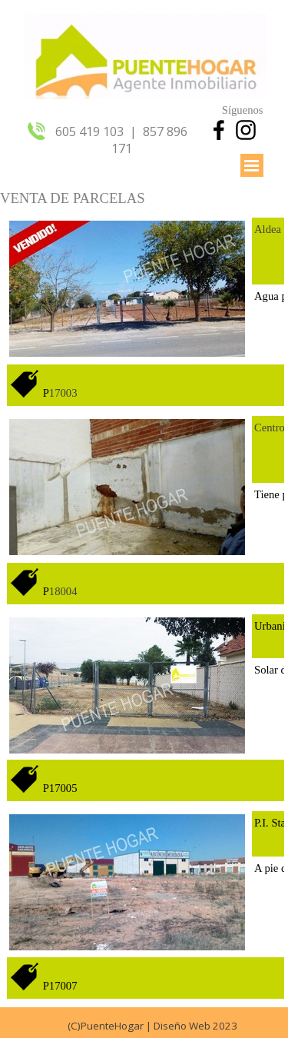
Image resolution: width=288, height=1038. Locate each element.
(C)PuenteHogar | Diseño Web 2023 (152, 1026)
